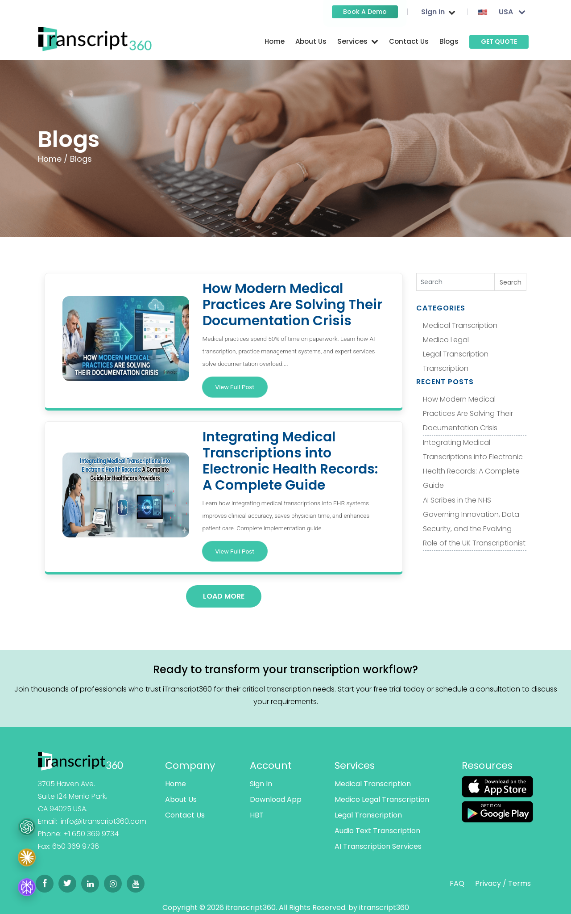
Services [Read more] (355, 765)
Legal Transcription (455, 354)
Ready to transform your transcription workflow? (285, 669)
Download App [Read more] (276, 799)
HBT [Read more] (257, 815)
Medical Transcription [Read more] (373, 784)
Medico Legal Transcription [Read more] (382, 799)
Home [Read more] (275, 41)
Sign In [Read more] (261, 784)
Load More (223, 596)
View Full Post (234, 386)
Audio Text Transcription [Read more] (377, 831)
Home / (53, 158)
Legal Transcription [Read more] (368, 815)
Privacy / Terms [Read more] (503, 883)
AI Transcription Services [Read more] (378, 846)
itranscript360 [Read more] (384, 907)
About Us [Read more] (311, 41)
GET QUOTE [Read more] (499, 41)
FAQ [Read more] (457, 883)
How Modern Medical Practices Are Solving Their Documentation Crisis (468, 413)
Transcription (445, 368)
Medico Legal (446, 340)
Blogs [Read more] (449, 41)
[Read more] (95, 39)
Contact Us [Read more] (409, 41)
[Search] (455, 282)
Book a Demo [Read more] (365, 11)
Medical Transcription (460, 325)
